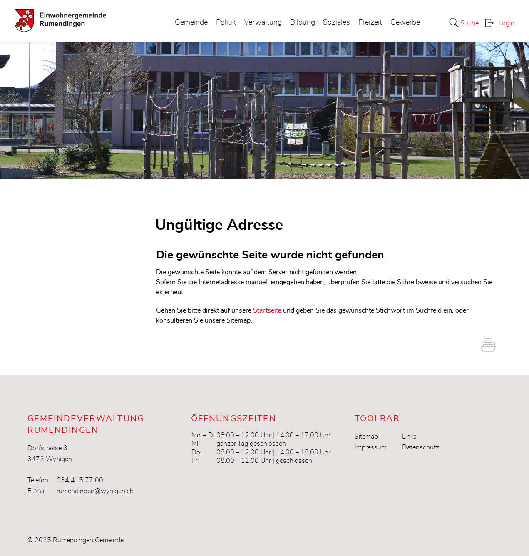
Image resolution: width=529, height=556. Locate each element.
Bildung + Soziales (320, 22)
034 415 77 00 (80, 480)
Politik (226, 22)
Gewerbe (405, 22)
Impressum (371, 447)
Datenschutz (420, 447)
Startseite (267, 310)
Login (506, 23)
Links (409, 436)
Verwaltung (263, 22)
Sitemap (366, 436)
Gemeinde (191, 22)
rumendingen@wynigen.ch (95, 491)
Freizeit (370, 22)
